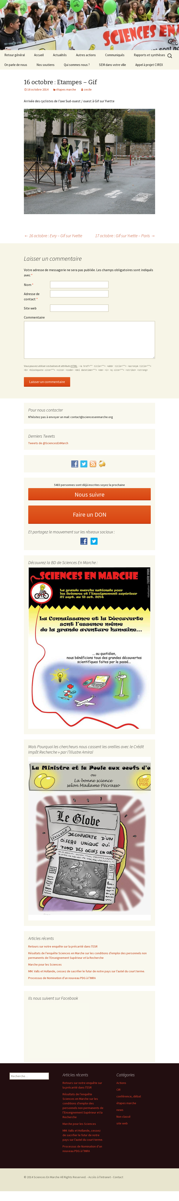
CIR (118, 1090)
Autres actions (86, 55)
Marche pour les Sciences (45, 964)
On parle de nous (15, 65)
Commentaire (34, 317)
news (119, 1110)
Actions (121, 1083)
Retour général (14, 55)
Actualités (60, 55)
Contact (118, 1177)
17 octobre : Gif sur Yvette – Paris (125, 235)
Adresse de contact (32, 296)
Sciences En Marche (47, 1177)
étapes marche (66, 89)
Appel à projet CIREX (149, 65)
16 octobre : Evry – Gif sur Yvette (53, 235)
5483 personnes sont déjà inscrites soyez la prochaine (89, 485)
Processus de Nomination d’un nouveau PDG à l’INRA (62, 978)
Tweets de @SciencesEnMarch (48, 443)
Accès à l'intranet (99, 1177)
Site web (30, 308)
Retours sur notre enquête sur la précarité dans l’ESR (63, 946)
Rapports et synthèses (149, 55)
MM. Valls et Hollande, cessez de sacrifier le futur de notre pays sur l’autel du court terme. (86, 971)
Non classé (123, 1117)
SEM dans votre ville (112, 65)
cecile (88, 89)
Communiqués (114, 55)
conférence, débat (128, 1096)
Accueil (39, 55)
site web (122, 1123)
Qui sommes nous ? (77, 65)
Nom (28, 284)
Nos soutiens (45, 65)
